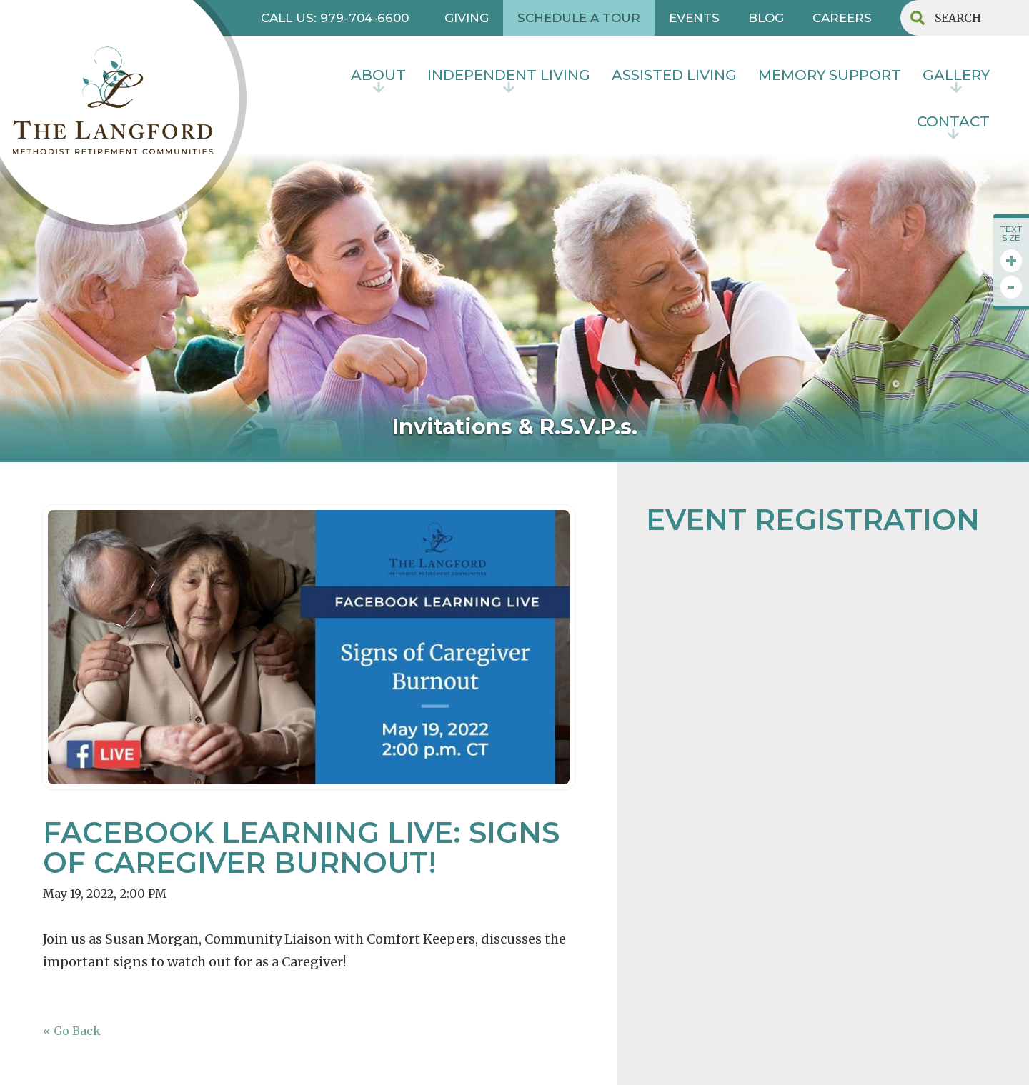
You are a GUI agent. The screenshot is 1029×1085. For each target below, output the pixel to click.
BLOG (766, 18)
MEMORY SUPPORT (829, 75)
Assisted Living (674, 75)
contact (953, 121)
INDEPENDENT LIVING (508, 75)
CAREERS (842, 18)
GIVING (466, 18)
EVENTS (694, 18)
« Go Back (72, 1031)
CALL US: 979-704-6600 (335, 18)
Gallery (956, 75)
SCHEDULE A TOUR (578, 18)
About (378, 75)
